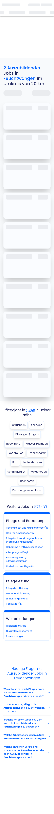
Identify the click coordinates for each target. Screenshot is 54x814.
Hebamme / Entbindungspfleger (24, 547)
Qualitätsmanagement (19, 631)
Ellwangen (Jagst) (27, 434)
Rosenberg (13, 443)
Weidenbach (38, 471)
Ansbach (36, 425)
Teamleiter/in (14, 604)
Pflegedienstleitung (17, 588)
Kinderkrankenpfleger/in (20, 566)
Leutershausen (32, 462)
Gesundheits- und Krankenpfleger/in (27, 527)
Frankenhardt (37, 453)
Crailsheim (19, 425)
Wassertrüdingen (36, 443)
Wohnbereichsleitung (18, 593)
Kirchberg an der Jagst (27, 490)
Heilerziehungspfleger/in (20, 533)
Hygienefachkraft (16, 625)
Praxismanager (14, 636)
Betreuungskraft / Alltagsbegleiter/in (16, 559)
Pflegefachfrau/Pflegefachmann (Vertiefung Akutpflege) (24, 540)
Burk (15, 462)
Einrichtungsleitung (17, 598)
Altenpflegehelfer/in (17, 552)
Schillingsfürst (16, 471)
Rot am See (15, 453)
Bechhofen (27, 481)
